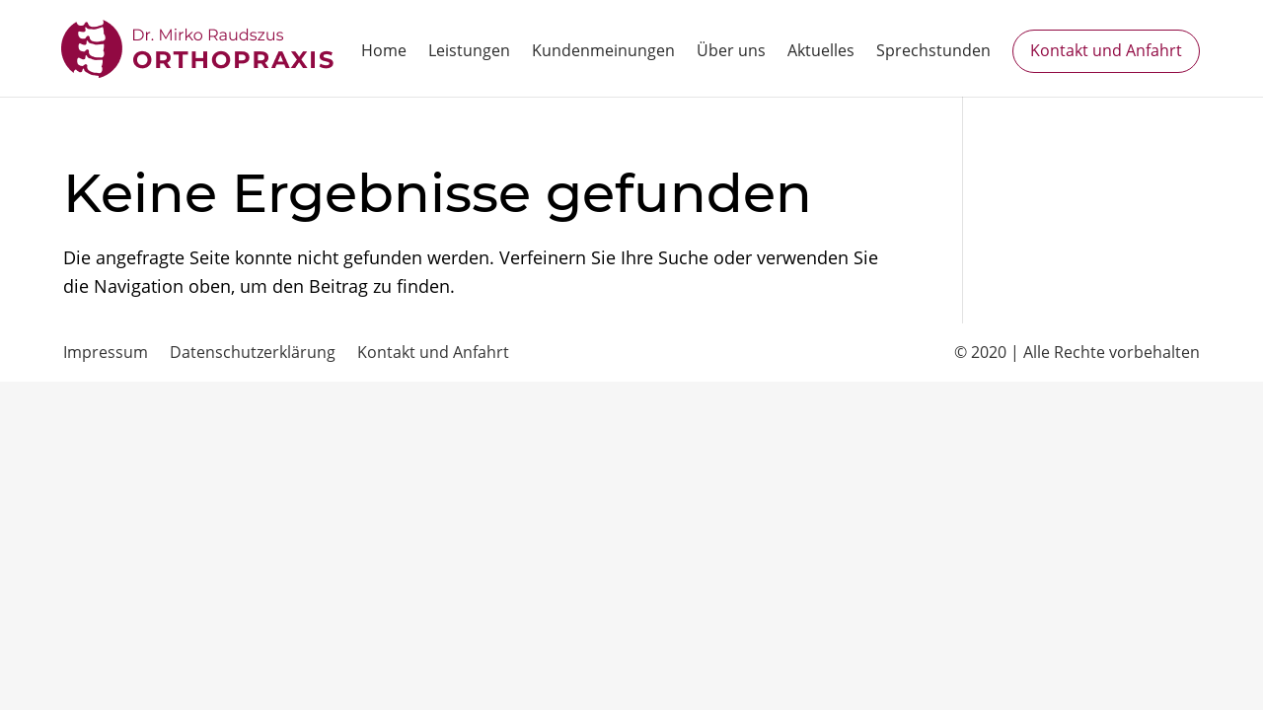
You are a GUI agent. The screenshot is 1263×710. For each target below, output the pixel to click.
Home (384, 52)
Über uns (731, 52)
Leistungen (469, 52)
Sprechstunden (933, 52)
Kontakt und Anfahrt (1106, 50)
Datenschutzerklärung (252, 352)
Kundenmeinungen (603, 52)
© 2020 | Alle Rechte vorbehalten (1077, 352)
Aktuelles (820, 52)
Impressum (105, 352)
